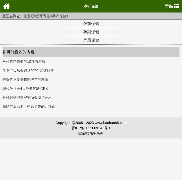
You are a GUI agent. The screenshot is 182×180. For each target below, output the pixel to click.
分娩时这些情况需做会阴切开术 (27, 98)
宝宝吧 (29, 16)
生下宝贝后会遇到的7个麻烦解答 (28, 70)
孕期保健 (91, 32)
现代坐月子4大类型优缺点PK (25, 88)
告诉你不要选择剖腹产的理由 (25, 80)
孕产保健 (59, 16)
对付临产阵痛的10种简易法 (24, 62)
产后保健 (91, 40)
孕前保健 (91, 24)
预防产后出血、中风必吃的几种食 (29, 106)
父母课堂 (43, 16)
